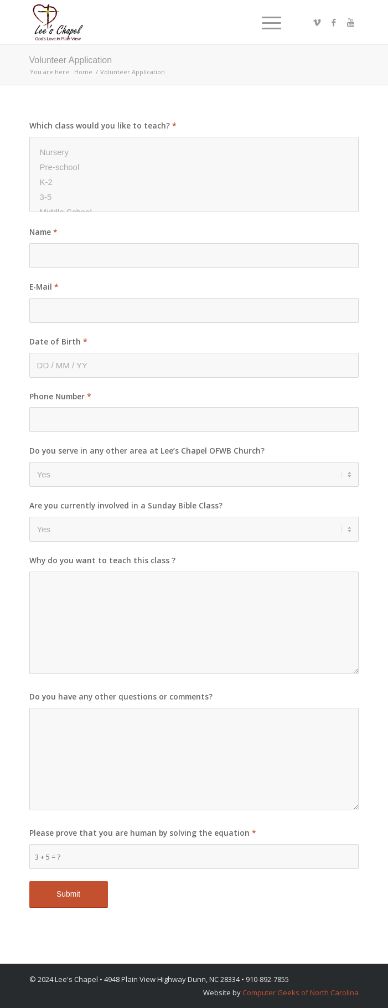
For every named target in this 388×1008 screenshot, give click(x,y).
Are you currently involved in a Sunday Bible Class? (126, 505)
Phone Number (60, 396)
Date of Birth (58, 341)
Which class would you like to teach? (103, 125)
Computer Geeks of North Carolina (300, 992)
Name (43, 232)
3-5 (194, 196)
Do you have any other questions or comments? (121, 696)
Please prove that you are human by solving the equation (142, 832)
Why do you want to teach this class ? (102, 560)
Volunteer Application (70, 60)
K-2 (194, 181)
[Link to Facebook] (333, 22)
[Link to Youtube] (350, 22)
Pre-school (194, 167)
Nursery (194, 152)
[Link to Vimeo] (317, 22)
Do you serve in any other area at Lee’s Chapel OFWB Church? (147, 450)
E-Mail (44, 286)
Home (83, 72)
